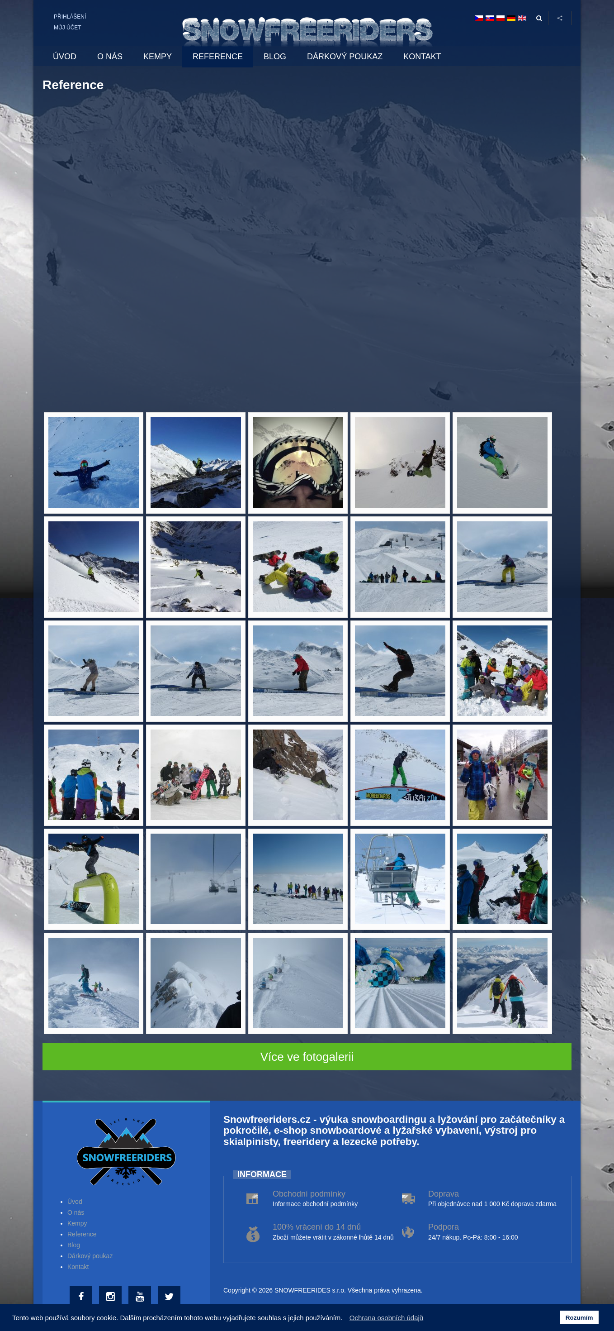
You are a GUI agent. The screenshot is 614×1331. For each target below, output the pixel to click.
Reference (82, 1234)
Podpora (443, 1226)
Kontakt (78, 1266)
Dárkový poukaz (90, 1255)
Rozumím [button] (579, 1317)
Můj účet (67, 27)
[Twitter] (170, 1297)
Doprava (443, 1193)
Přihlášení (70, 17)
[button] (345, 1318)
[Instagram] (111, 1297)
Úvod (74, 1201)
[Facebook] (82, 1297)
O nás (75, 1212)
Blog (73, 1245)
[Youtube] (140, 1297)
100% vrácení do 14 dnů (317, 1226)
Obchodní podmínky (309, 1193)
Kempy (77, 1223)
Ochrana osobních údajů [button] (386, 1317)
